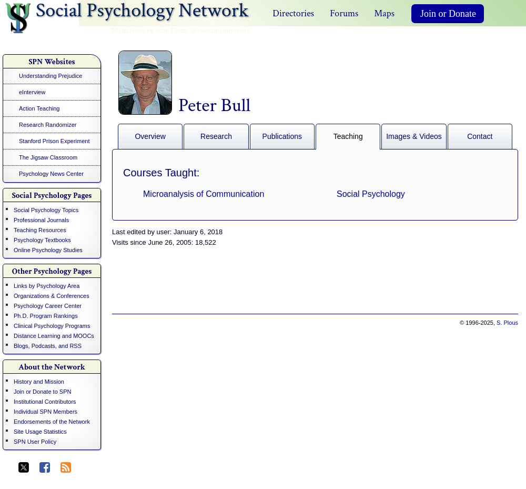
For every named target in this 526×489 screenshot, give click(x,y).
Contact (479, 136)
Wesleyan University (220, 30)
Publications (282, 136)
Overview (150, 136)
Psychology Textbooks (42, 240)
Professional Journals (41, 220)
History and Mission (39, 381)
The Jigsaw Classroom (48, 157)
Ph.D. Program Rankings (46, 316)
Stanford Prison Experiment (54, 141)
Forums (344, 13)
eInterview (32, 92)
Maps (384, 13)
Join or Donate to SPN (42, 391)
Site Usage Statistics (40, 431)
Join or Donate (448, 13)
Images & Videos (414, 136)
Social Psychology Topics (46, 210)
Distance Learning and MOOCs (54, 336)
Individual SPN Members (45, 411)
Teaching (348, 136)
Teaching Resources (40, 230)
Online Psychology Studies (48, 250)
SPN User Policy (35, 441)
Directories (293, 13)
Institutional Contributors (45, 401)
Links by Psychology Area (46, 286)
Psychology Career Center (48, 306)
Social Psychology (371, 193)
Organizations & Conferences (51, 296)
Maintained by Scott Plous (149, 30)
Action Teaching (39, 108)
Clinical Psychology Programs (52, 326)
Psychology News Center (51, 174)
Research (216, 136)
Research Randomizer (47, 125)
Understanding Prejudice (50, 76)
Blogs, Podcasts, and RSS (48, 346)
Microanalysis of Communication (203, 193)
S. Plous (507, 323)
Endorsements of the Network (52, 421)
